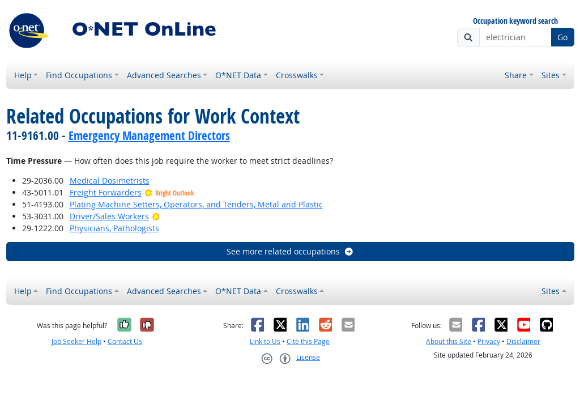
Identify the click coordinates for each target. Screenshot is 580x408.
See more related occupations (290, 251)
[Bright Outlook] (156, 216)
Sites (550, 75)
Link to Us (265, 341)
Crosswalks (297, 75)
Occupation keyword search (515, 21)
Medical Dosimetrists (110, 180)
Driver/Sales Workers (109, 216)
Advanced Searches (164, 75)
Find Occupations (79, 75)
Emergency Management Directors (149, 135)
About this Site (448, 341)
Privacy (488, 341)
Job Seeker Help (76, 341)
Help (23, 75)
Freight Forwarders (106, 192)
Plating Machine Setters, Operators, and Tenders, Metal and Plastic (196, 204)
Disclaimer (523, 341)
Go (562, 37)
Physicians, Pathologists (114, 228)
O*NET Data (238, 75)
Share (516, 75)
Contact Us (125, 341)
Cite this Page (308, 341)
